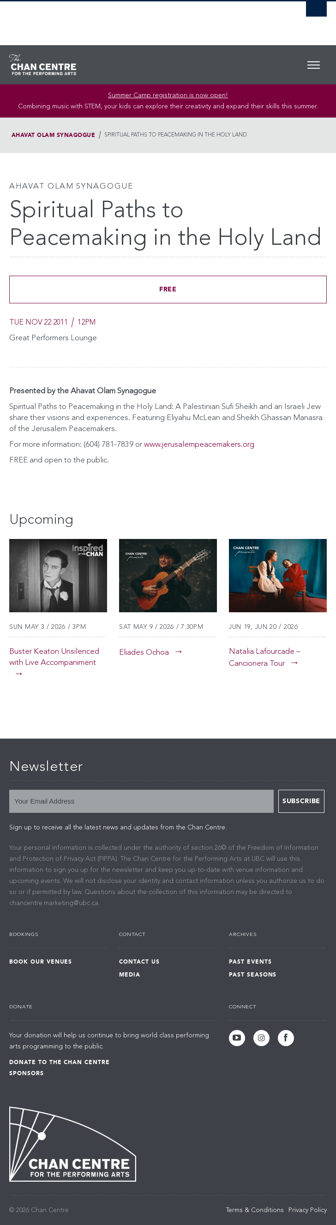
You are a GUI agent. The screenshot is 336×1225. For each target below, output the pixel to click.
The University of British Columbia (120, 18)
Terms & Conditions (255, 1210)
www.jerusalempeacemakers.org (199, 445)
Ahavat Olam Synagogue (53, 135)
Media (129, 974)
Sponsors (26, 1073)
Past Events (250, 962)
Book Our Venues (40, 962)
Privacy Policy (307, 1210)
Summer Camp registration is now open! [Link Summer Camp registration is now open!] (168, 95)
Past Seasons (253, 974)
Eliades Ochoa (144, 653)
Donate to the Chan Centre (59, 1062)
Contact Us (139, 962)
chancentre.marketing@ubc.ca (53, 903)
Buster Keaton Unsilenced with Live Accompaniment (54, 657)
